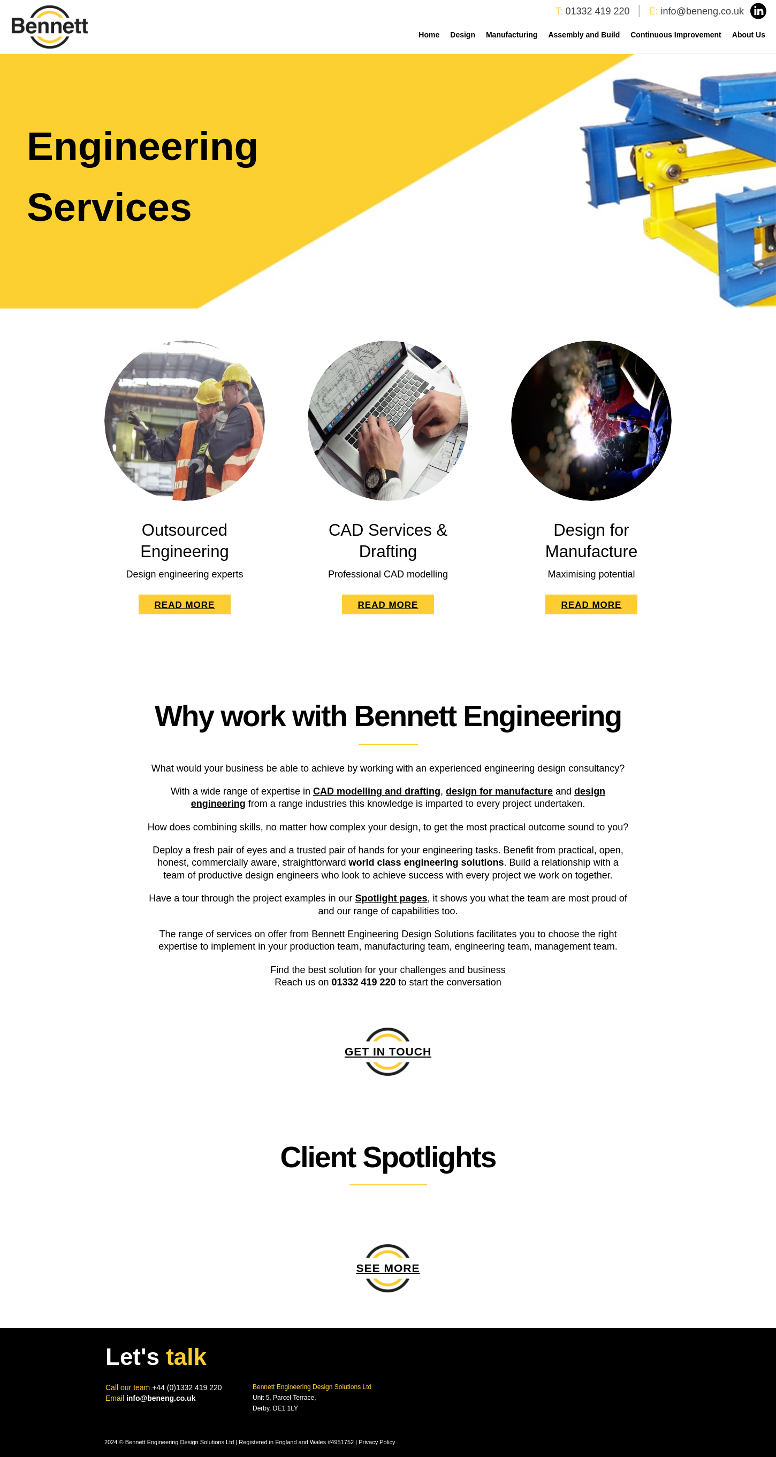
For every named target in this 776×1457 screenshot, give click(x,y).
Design (462, 34)
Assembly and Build (584, 34)
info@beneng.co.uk (702, 11)
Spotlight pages (391, 898)
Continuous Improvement (675, 34)
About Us (748, 34)
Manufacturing (511, 34)
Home (429, 34)
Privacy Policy (377, 1442)
